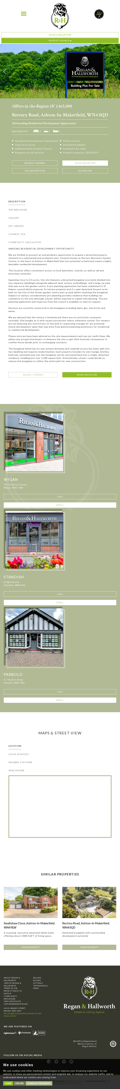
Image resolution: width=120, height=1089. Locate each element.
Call (60, 496)
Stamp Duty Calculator (25, 242)
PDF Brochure (18, 209)
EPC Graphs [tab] (16, 226)
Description (35, 170)
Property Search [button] (60, 40)
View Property (31, 947)
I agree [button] (8, 1083)
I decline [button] (19, 1083)
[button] (5, 71)
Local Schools (19, 754)
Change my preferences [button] (39, 1083)
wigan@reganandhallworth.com (22, 1013)
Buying (37, 980)
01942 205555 (10, 1016)
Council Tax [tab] (17, 234)
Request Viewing (33, 374)
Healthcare (17, 770)
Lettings (38, 983)
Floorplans (85, 170)
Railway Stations (20, 762)
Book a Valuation (60, 34)
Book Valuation (87, 374)
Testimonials (40, 986)
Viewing (35, 163)
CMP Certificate (12, 1001)
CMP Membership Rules (16, 1004)
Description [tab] (16, 201)
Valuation (85, 163)
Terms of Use (11, 988)
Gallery (14, 218)
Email (60, 505)
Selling (37, 978)
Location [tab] (14, 746)
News (36, 988)
